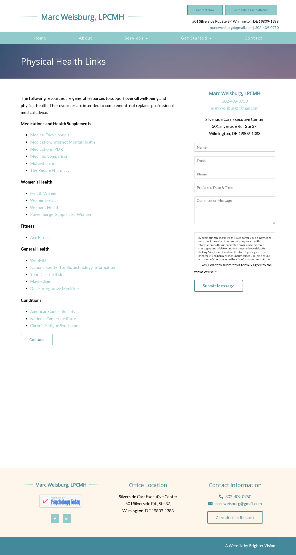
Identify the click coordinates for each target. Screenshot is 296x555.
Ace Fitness (40, 237)
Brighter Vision (262, 545)
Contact (253, 37)
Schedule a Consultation (251, 10)
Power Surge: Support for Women (60, 214)
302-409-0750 (267, 27)
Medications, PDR (46, 149)
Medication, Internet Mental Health (62, 141)
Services (134, 37)
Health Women (44, 193)
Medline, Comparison (49, 156)
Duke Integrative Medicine (54, 288)
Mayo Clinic (40, 281)
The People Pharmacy (50, 170)
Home (40, 37)
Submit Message (218, 285)
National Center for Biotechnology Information (72, 267)
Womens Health (44, 207)
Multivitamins (42, 163)
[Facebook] (55, 518)
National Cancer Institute (53, 318)
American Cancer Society (52, 311)
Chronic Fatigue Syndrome (54, 325)
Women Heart (43, 200)
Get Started (194, 37)
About (85, 37)
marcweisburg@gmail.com (231, 27)
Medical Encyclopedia (50, 134)
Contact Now (205, 10)
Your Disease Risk (46, 274)
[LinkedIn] (67, 518)
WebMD (38, 260)
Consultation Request (235, 517)
